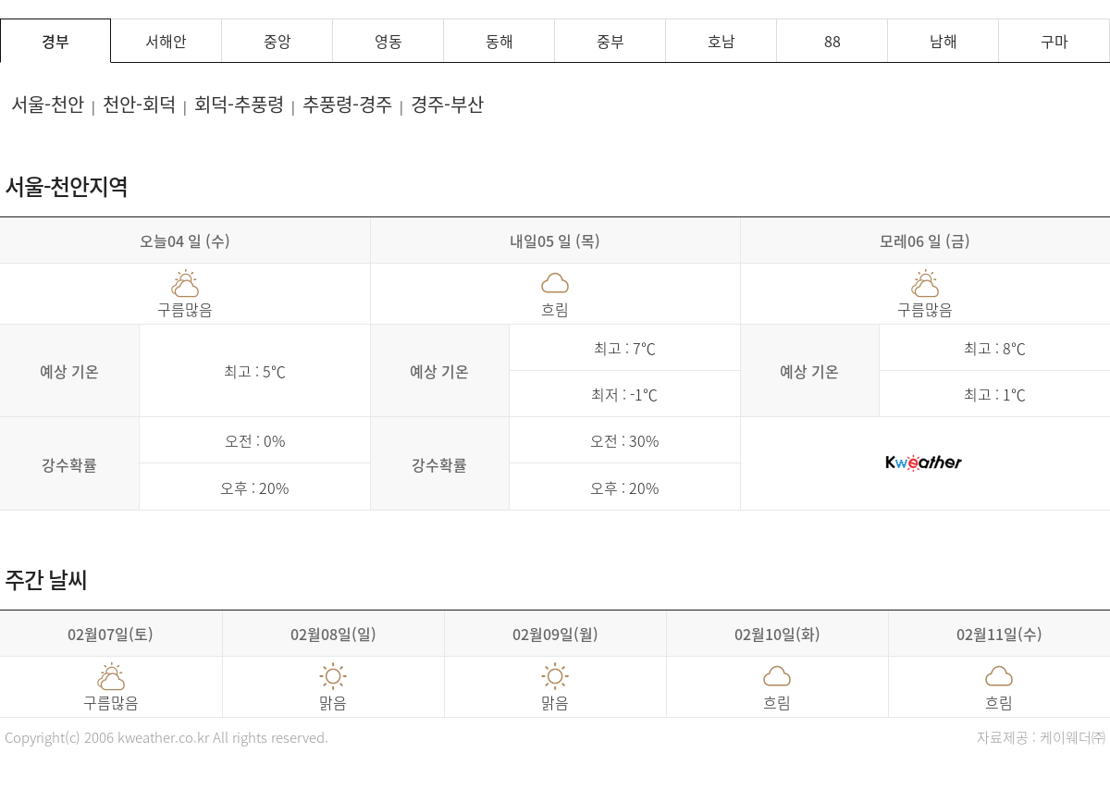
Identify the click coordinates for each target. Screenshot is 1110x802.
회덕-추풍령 (239, 104)
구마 (1054, 41)
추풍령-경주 (347, 104)
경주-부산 (447, 104)
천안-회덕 (139, 104)
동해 (499, 41)
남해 (943, 41)
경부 (55, 41)
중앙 (277, 41)
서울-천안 (47, 104)
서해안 (166, 41)
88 (832, 41)
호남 (721, 41)
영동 (388, 41)
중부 (610, 41)
